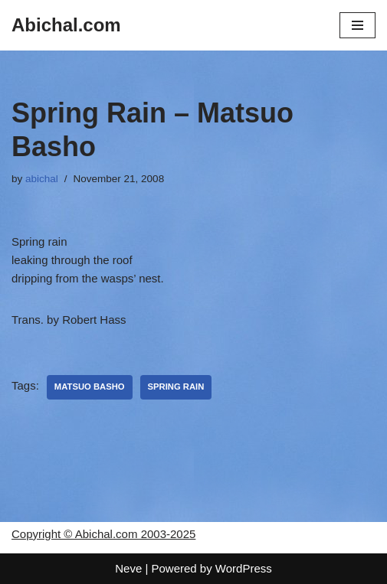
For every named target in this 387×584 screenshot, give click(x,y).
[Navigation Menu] (357, 25)
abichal (41, 178)
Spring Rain (176, 386)
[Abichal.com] (66, 25)
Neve (128, 568)
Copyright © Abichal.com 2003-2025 (103, 533)
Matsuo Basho (89, 386)
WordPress (243, 568)
